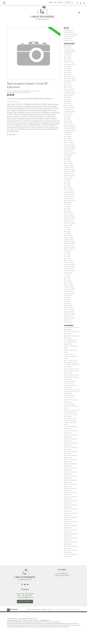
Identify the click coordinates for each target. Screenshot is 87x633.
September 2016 (69, 223)
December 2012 (69, 312)
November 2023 (69, 79)
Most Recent (68, 46)
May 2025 (67, 58)
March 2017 (68, 213)
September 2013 (69, 293)
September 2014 (69, 270)
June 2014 (67, 277)
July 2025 (67, 54)
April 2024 (67, 74)
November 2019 (69, 149)
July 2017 (67, 204)
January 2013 (68, 310)
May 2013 (67, 301)
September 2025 (70, 52)
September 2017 (69, 200)
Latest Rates (68, 38)
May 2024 (67, 72)
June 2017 (67, 206)
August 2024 (68, 66)
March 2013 (68, 305)
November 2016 (69, 219)
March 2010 (68, 322)
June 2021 (67, 116)
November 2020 (70, 126)
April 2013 (67, 303)
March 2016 (68, 235)
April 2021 (67, 120)
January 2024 (69, 76)
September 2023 (70, 81)
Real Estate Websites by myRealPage (70, 609)
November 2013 (69, 289)
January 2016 (68, 239)
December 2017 (69, 194)
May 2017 (67, 208)
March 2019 (68, 163)
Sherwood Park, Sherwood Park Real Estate (71, 406)
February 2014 (69, 285)
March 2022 (68, 105)
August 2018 (68, 178)
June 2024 (67, 70)
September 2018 (69, 176)
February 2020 (69, 142)
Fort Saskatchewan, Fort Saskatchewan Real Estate (71, 342)
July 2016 (67, 227)
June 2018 (67, 182)
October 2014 (68, 268)
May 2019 (67, 159)
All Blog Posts (68, 30)
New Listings (68, 40)
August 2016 (68, 225)
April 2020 (67, 138)
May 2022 (67, 101)
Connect (68, 2)
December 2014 (69, 264)
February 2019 (69, 165)
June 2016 (67, 229)
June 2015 (67, 254)
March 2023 (68, 87)
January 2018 (68, 192)
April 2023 (67, 85)
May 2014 (67, 279)
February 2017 (69, 215)
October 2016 (68, 221)
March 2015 (68, 260)
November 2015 (69, 244)
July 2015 (67, 252)
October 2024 (69, 62)
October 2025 (69, 50)
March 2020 (68, 140)
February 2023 (69, 89)
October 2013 (68, 291)
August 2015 (68, 250)
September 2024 (70, 64)
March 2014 (68, 283)
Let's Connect (25, 601)
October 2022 (69, 91)
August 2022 (68, 95)
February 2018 (69, 190)
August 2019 (68, 155)
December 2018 (69, 169)
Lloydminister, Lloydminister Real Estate (70, 356)
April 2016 (67, 233)
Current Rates (68, 32)
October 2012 (68, 316)
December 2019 (69, 147)
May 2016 (67, 231)
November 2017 (69, 196)
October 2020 (69, 128)
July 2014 (67, 274)
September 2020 (70, 130)
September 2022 (70, 93)
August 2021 (68, 114)
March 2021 (68, 122)
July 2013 (67, 297)
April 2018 (67, 186)
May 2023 (67, 83)
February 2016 (69, 237)
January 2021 (68, 124)
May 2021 (67, 118)
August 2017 (68, 202)
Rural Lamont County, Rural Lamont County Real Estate (71, 371)
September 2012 (69, 318)
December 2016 (69, 217)
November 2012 (69, 314)
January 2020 (69, 145)
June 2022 (67, 99)
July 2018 (67, 180)
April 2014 (67, 281)
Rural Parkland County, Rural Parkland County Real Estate (72, 377)
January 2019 (68, 167)
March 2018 (68, 188)
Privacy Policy (55, 609)
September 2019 (69, 153)
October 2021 (68, 109)
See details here (12, 101)
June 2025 (67, 56)
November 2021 (69, 107)
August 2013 (68, 295)
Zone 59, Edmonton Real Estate (21, 92)
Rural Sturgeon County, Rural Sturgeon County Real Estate (72, 391)
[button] (77, 3)
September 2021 (69, 112)
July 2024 (67, 68)
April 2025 (67, 60)
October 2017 (68, 198)
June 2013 (67, 299)
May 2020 (67, 136)
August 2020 (68, 132)
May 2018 (67, 184)
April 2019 (67, 161)
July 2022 (67, 97)
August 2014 (68, 272)
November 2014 (69, 266)
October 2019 (68, 151)
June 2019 (67, 157)
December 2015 (69, 242)
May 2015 (67, 256)
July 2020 (67, 134)
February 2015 (69, 262)
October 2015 (68, 246)
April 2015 (67, 258)
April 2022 (67, 103)
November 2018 (69, 171)
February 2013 (69, 308)
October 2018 (68, 173)
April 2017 (67, 211)
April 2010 (67, 320)
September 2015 (69, 248)
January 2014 (68, 287)
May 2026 (67, 48)
